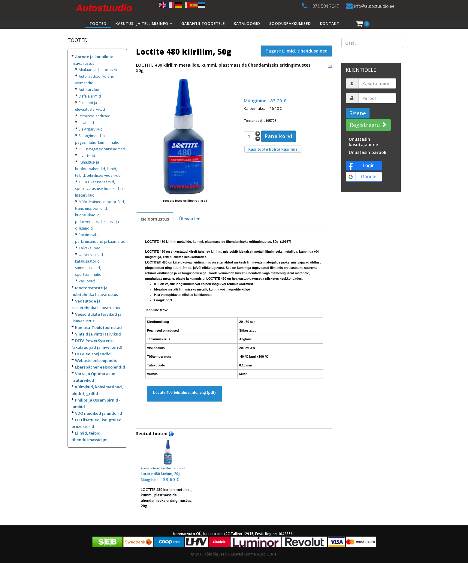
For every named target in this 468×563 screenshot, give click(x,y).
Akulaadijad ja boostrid (99, 69)
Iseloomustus (155, 219)
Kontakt (329, 23)
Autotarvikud (90, 89)
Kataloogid (247, 23)
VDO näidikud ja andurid (98, 413)
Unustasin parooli (367, 152)
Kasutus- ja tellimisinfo (142, 23)
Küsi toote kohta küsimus (272, 149)
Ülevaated (190, 218)
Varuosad (87, 281)
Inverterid (87, 155)
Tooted (98, 23)
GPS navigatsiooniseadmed (102, 149)
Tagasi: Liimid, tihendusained (296, 51)
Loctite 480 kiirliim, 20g (168, 457)
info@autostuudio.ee (374, 6)
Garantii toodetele (203, 23)
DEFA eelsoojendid (93, 354)
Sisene (357, 113)
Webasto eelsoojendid (96, 360)
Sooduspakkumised (290, 23)
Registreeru (368, 124)
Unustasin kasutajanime (363, 141)
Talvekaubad (90, 248)
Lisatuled (86, 122)
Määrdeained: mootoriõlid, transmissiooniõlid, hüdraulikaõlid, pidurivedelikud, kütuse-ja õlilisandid (100, 215)
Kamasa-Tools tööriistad (98, 327)
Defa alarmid (90, 96)
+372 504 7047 (324, 6)
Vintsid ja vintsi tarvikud (98, 334)
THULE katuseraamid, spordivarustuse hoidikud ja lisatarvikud (99, 188)
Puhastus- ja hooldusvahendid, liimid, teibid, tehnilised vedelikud (98, 169)
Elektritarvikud (91, 129)
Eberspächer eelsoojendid (100, 367)
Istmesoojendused (94, 116)
